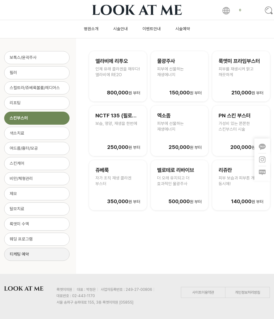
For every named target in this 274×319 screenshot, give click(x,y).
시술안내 (120, 28)
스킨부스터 (19, 118)
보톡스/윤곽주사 (23, 57)
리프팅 (15, 102)
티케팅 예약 (19, 254)
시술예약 (182, 28)
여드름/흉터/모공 (24, 148)
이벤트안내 (151, 28)
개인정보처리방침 (247, 292)
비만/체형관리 (21, 178)
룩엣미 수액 (19, 223)
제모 (13, 193)
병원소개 (91, 28)
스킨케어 (17, 163)
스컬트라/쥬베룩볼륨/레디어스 (35, 87)
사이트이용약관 (203, 292)
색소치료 (17, 133)
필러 (13, 72)
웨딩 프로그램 (21, 239)
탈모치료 (17, 208)
